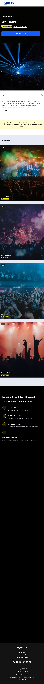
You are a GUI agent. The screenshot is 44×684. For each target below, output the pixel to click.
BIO (3, 95)
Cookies (27, 672)
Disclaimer (29, 669)
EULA (23, 669)
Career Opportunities (22, 657)
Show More (4, 110)
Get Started (22, 655)
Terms (14, 669)
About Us (22, 652)
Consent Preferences (22, 675)
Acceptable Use (19, 672)
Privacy (19, 669)
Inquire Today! (21, 34)
